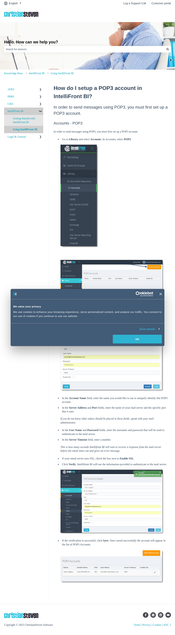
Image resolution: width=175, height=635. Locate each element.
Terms (137, 624)
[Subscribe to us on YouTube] (168, 615)
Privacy (146, 624)
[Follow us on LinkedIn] (160, 615)
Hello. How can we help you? (31, 42)
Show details (147, 329)
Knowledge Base (13, 73)
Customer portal (161, 3)
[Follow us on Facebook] (145, 615)
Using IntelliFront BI (62, 73)
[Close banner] (160, 294)
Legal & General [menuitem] (17, 136)
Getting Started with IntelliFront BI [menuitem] (24, 120)
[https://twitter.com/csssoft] (153, 615)
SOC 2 (167, 624)
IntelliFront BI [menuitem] (15, 111)
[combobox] (84, 49)
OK (137, 339)
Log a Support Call (134, 3)
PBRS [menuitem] (11, 96)
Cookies (157, 624)
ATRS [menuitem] (11, 89)
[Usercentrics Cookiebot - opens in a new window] (138, 294)
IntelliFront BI (37, 73)
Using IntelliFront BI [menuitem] (25, 129)
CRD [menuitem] (10, 103)
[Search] (167, 49)
